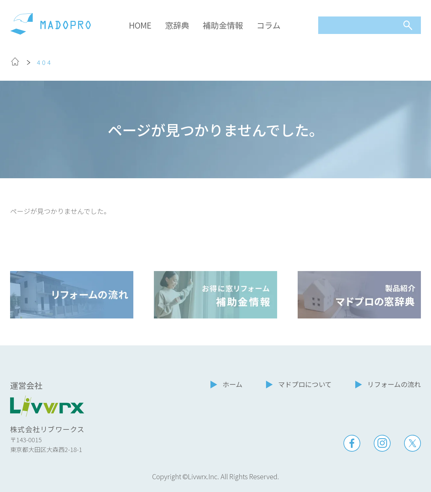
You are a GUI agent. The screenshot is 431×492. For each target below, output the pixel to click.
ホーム (232, 384)
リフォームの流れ (394, 384)
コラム (268, 25)
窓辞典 (177, 25)
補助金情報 (223, 25)
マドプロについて (305, 384)
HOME (140, 25)
